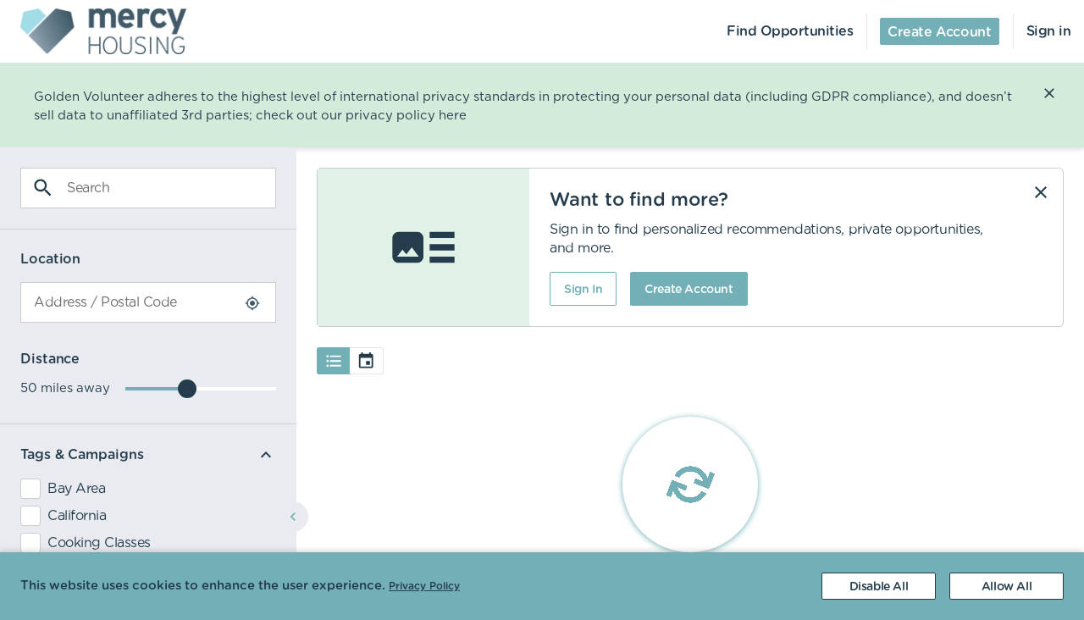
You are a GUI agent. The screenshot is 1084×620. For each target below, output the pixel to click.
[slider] (187, 388)
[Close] (1049, 93)
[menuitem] (93, 31)
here (453, 115)
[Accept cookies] (1006, 586)
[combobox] (148, 302)
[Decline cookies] (878, 586)
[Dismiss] (1041, 192)
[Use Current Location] (252, 303)
